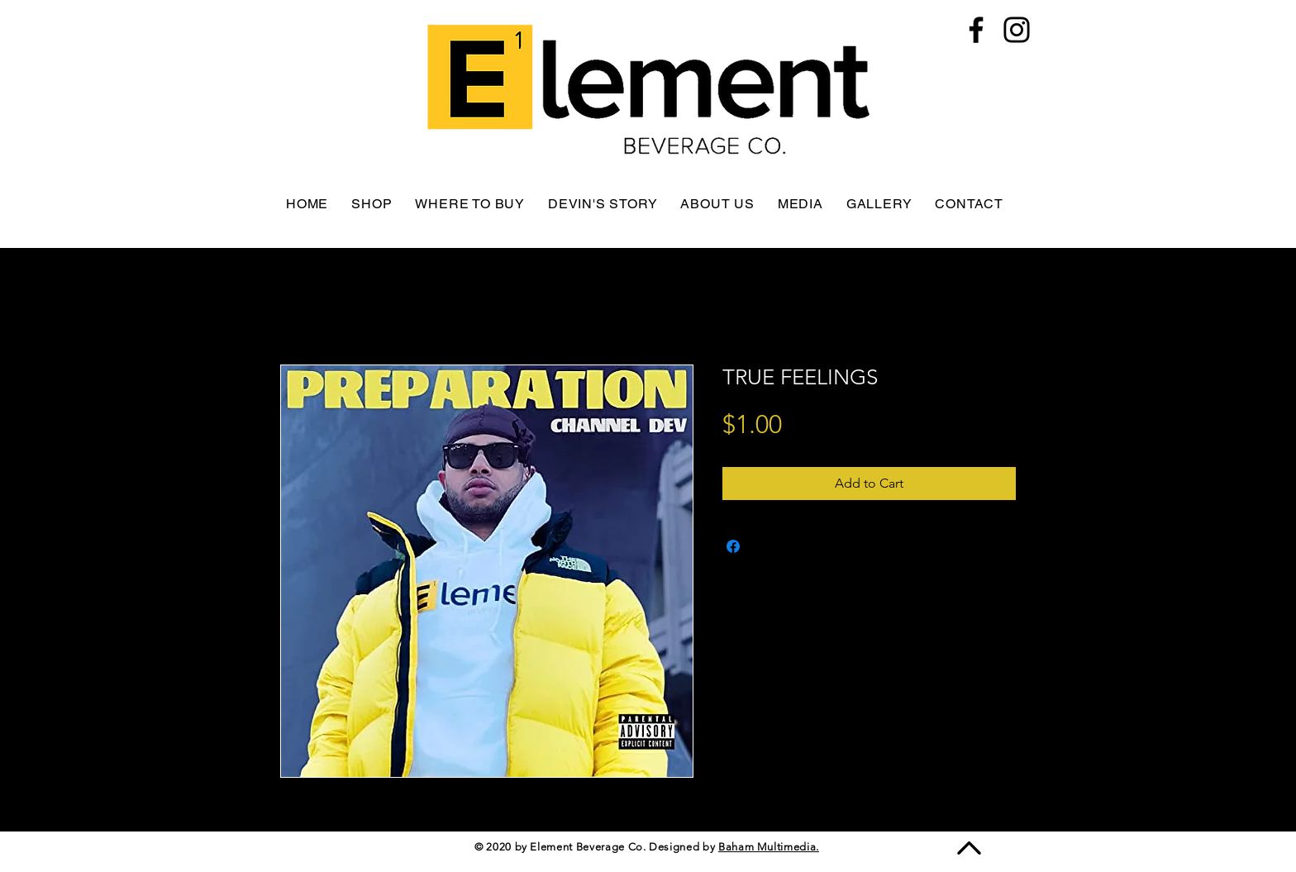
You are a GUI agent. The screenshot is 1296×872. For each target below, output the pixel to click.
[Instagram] (1016, 29)
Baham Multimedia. (768, 847)
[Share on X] (764, 546)
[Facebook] (976, 29)
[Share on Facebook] (733, 546)
